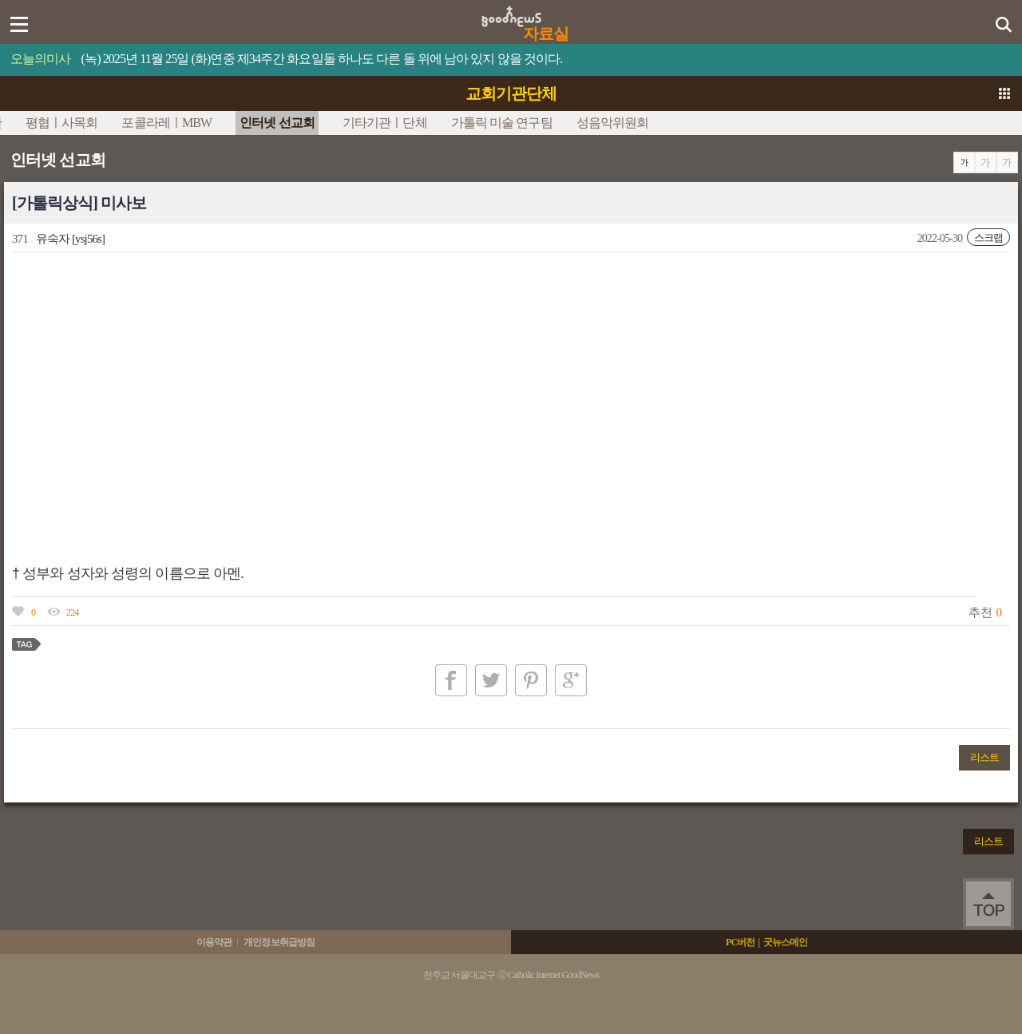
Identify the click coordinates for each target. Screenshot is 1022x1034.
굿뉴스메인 (785, 942)
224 (72, 612)
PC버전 (740, 942)
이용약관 (214, 942)
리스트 (984, 757)
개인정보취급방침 (279, 942)
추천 (980, 612)
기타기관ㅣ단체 (385, 122)
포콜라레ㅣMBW (166, 122)
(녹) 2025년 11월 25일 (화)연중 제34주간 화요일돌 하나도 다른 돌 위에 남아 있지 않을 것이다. (322, 58)
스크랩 (988, 238)
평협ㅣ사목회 (62, 122)
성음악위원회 (612, 122)
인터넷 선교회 (277, 122)
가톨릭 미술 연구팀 (502, 122)
